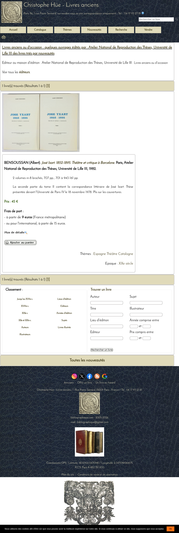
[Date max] (146, 326)
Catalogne (125, 254)
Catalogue (40, 30)
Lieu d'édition (99, 320)
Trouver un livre (101, 290)
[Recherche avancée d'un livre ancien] (101, 350)
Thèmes (85, 254)
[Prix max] (146, 338)
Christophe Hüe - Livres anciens (61, 5)
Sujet (133, 297)
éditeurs (24, 72)
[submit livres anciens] (177, 19)
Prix (132, 332)
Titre (93, 308)
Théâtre (112, 254)
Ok (170, 529)
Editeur (95, 332)
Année (134, 320)
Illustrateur (137, 308)
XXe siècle (126, 263)
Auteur (94, 297)
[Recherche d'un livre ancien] (156, 19)
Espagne (99, 254)
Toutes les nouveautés (87, 360)
